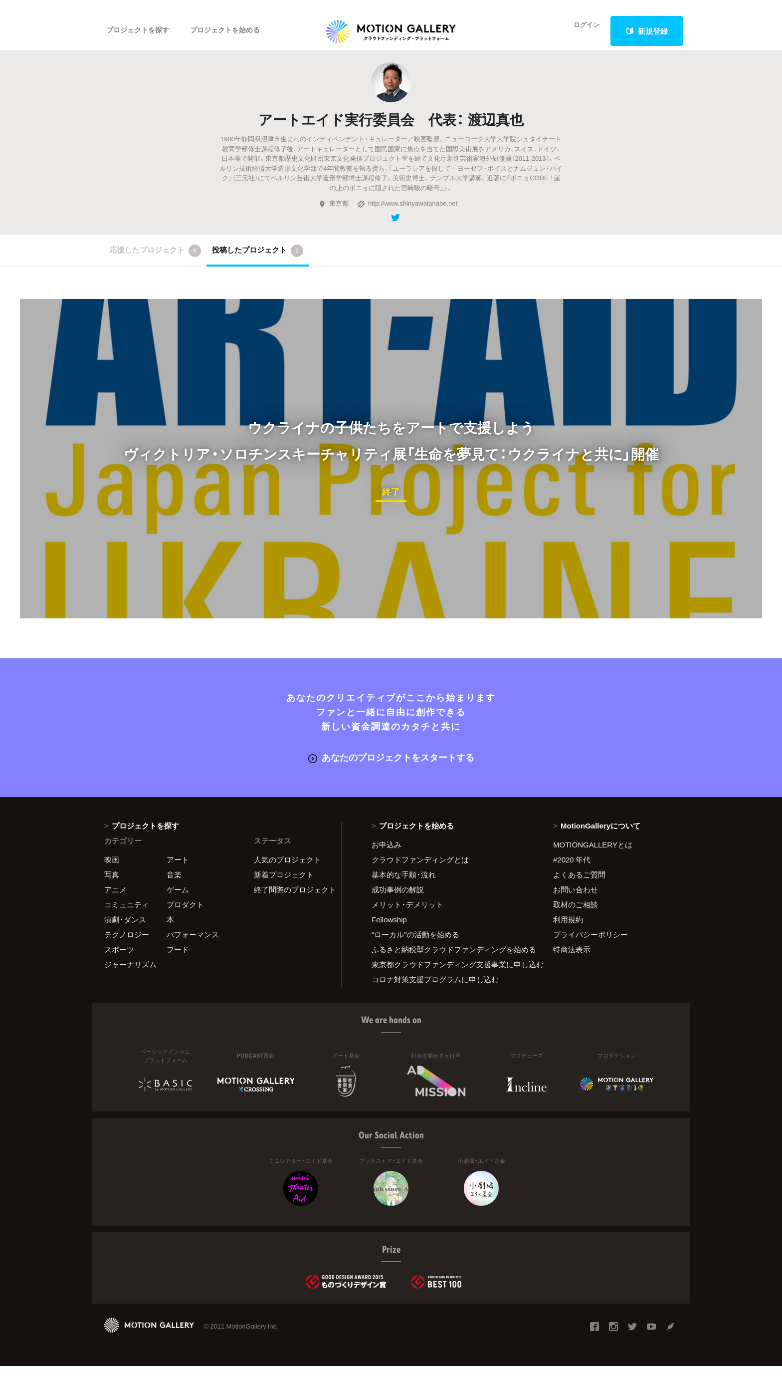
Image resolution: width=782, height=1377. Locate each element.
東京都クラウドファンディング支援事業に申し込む (450, 974)
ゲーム (178, 899)
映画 (111, 869)
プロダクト (185, 914)
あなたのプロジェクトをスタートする (391, 768)
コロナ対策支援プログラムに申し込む (435, 989)
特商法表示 (571, 959)
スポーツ (119, 959)
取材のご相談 (575, 914)
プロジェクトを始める (233, 30)
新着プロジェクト (284, 884)
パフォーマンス (193, 944)
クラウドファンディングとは (420, 869)
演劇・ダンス (125, 929)
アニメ (115, 899)
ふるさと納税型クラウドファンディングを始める (450, 959)
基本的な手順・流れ (404, 884)
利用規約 (568, 929)
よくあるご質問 (579, 884)
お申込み (386, 854)
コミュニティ (126, 914)
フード (178, 959)
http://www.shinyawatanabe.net (407, 215)
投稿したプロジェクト (257, 262)
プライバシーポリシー (590, 944)
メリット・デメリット (407, 914)
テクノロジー (126, 944)
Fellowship (389, 929)
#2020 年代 (571, 869)
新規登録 (646, 30)
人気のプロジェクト (287, 869)
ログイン (580, 30)
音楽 (174, 884)
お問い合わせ (575, 899)
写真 (111, 884)
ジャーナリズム (130, 974)
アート (178, 869)
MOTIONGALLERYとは (592, 854)
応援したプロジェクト (155, 262)
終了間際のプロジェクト (291, 899)
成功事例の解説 (398, 899)
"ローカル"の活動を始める (415, 944)
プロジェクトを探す (140, 30)
